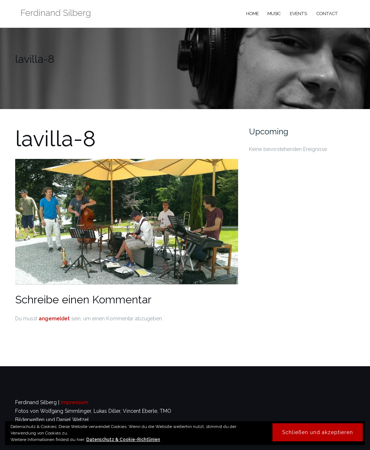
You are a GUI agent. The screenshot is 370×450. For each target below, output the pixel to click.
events (298, 13)
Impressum (74, 402)
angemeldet (54, 318)
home (252, 13)
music (273, 13)
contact (326, 13)
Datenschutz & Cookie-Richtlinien (123, 439)
